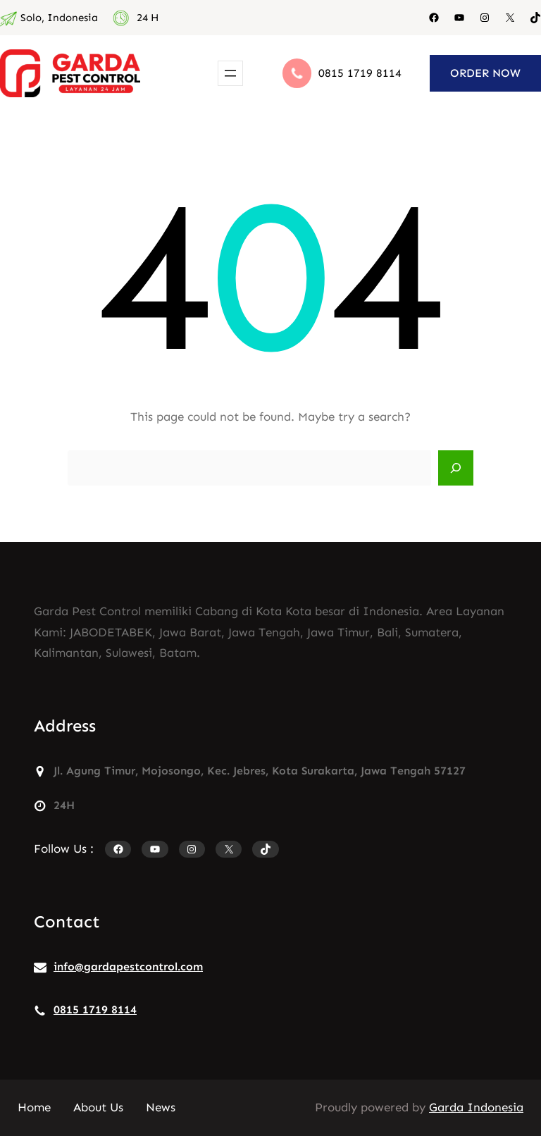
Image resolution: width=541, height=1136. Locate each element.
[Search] (455, 468)
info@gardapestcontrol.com (128, 966)
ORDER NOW (485, 73)
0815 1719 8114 (360, 73)
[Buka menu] (230, 73)
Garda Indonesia (476, 1107)
